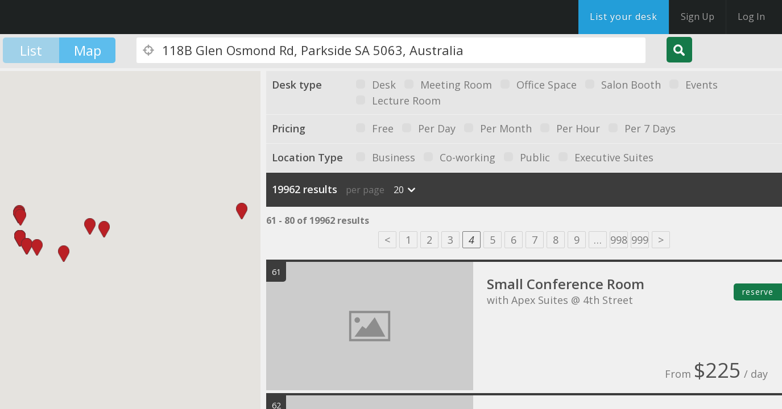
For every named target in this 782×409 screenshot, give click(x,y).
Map (87, 50)
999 (639, 240)
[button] (20, 238)
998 (618, 240)
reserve (757, 291)
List (31, 50)
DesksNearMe (79, 17)
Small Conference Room (565, 283)
